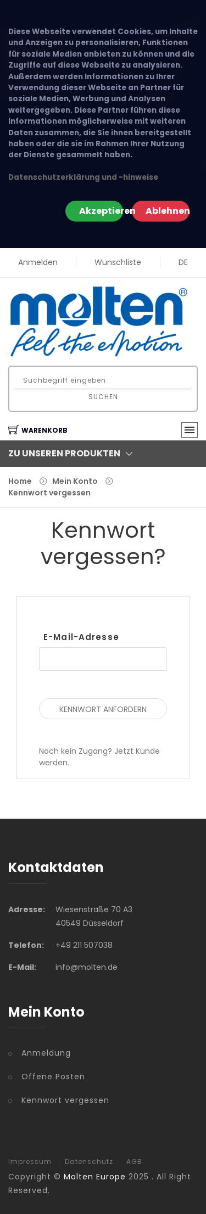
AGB (134, 1161)
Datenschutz (89, 1161)
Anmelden (38, 262)
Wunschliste (117, 262)
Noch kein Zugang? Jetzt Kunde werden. (99, 757)
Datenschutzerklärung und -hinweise (83, 177)
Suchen (103, 396)
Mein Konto (75, 481)
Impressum (30, 1161)
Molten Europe (95, 1176)
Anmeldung (46, 1052)
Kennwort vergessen (49, 492)
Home (20, 481)
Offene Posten (53, 1076)
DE (183, 262)
